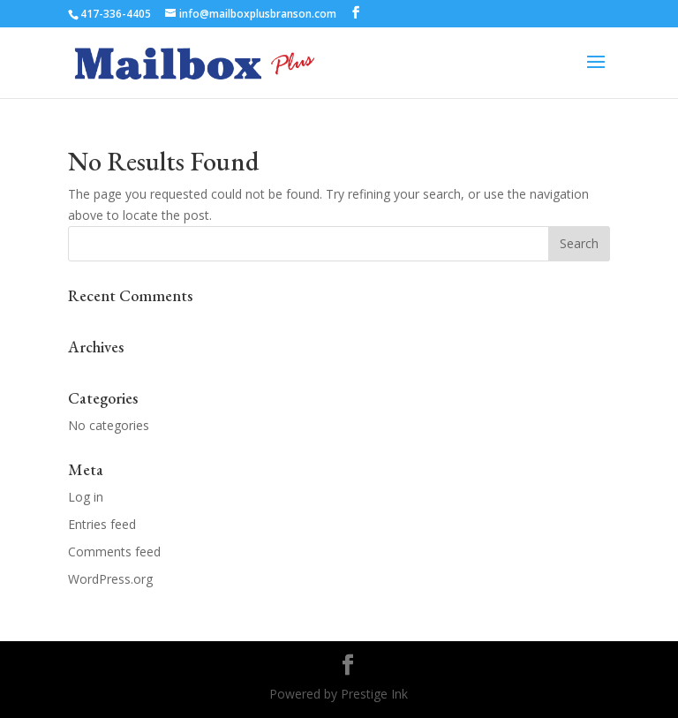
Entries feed (102, 524)
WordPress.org (110, 579)
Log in (85, 496)
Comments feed (114, 551)
